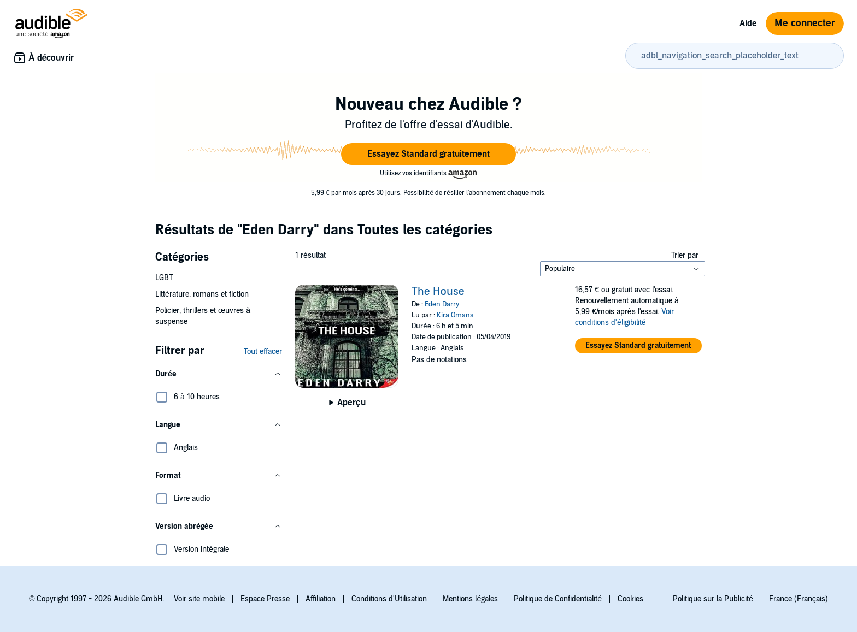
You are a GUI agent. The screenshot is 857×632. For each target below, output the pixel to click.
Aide (748, 23)
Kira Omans (455, 315)
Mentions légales (470, 599)
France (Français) (798, 599)
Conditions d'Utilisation (389, 599)
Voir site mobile (199, 599)
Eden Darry (442, 304)
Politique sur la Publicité (713, 599)
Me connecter (804, 23)
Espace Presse (265, 599)
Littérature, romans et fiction (202, 294)
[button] (428, 154)
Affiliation (321, 599)
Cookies (630, 599)
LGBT (164, 277)
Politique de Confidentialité (558, 599)
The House (438, 291)
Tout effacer (263, 351)
